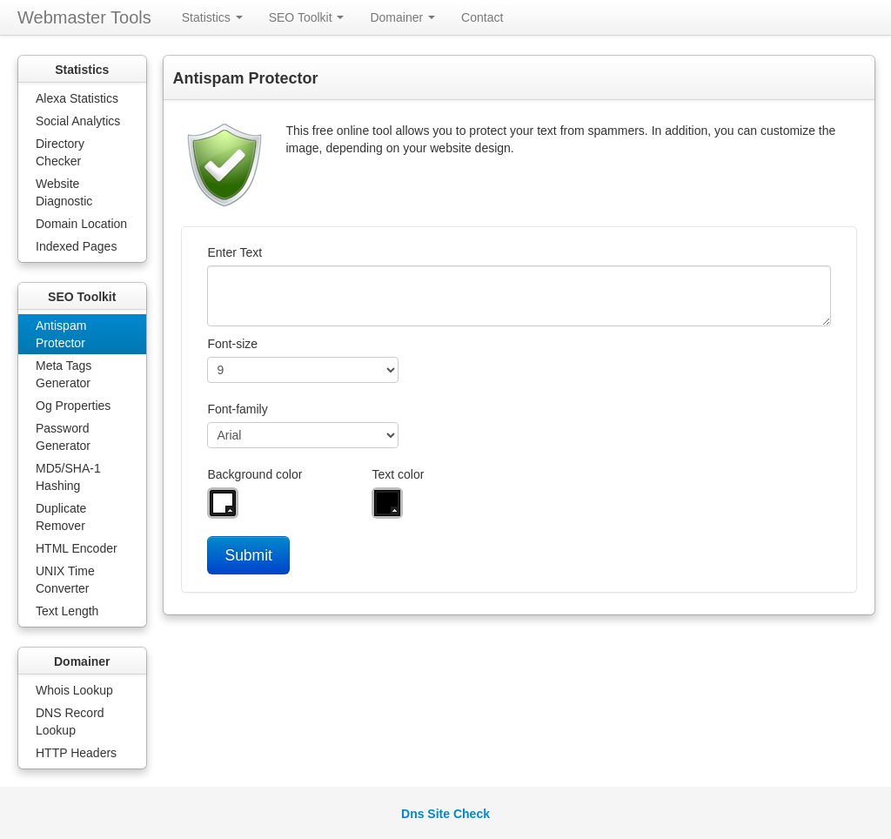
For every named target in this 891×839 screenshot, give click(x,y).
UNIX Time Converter (65, 579)
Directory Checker (60, 152)
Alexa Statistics (77, 98)
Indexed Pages (76, 246)
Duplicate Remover (61, 517)
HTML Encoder (76, 548)
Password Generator (63, 437)
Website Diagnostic (64, 192)
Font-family (237, 409)
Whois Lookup (74, 690)
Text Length (67, 611)
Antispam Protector (61, 334)
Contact (482, 17)
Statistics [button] (212, 17)
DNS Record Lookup (70, 721)
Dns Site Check (445, 814)
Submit (247, 555)
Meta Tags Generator (63, 374)
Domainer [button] (402, 17)
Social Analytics (78, 121)
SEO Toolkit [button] (307, 17)
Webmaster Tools (84, 17)
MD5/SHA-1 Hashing (68, 477)
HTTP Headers (76, 753)
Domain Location (81, 224)
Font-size (232, 344)
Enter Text (234, 252)
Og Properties (73, 406)
